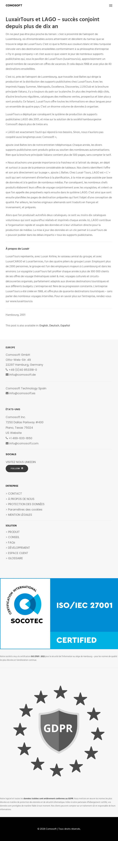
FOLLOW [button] (17, 468)
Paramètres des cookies (25, 509)
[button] (110, 5)
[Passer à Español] (65, 325)
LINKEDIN (30, 462)
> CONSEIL (12, 537)
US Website (14, 433)
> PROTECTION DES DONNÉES (25, 504)
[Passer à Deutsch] (54, 325)
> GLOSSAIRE (14, 558)
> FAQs (10, 542)
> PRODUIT (13, 532)
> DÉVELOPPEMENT (18, 548)
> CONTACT (14, 494)
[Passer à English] (43, 325)
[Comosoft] (14, 5)
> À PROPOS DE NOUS (20, 499)
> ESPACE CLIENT (17, 553)
